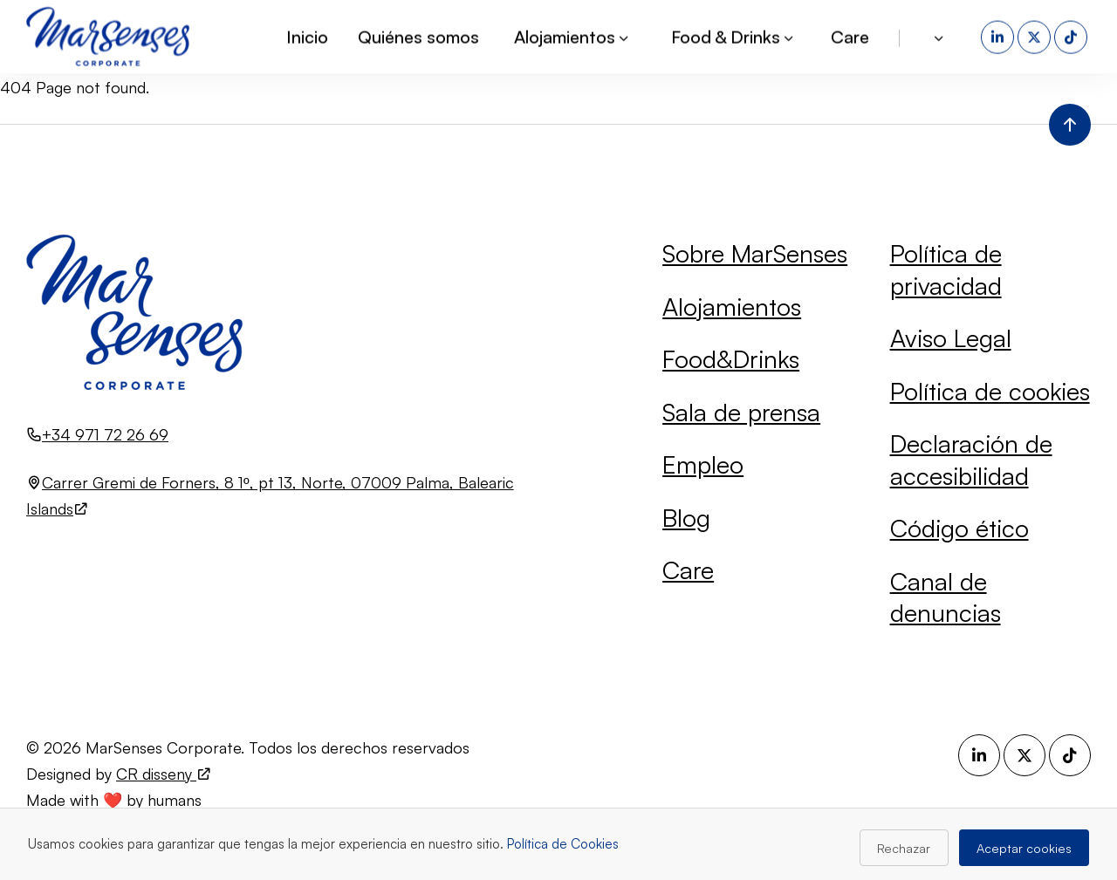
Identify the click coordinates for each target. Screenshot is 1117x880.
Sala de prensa (741, 412)
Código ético (959, 528)
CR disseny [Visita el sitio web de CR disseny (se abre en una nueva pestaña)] (164, 773)
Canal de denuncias (945, 597)
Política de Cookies (563, 844)
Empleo (703, 464)
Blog (686, 517)
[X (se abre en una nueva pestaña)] (1036, 35)
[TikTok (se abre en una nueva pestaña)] (1072, 35)
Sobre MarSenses (754, 253)
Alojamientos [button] (572, 35)
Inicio (307, 35)
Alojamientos (731, 306)
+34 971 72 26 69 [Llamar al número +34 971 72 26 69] (105, 434)
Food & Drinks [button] (733, 35)
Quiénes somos (418, 35)
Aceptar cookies (1024, 848)
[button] (940, 36)
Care (850, 35)
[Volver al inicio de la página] (1070, 125)
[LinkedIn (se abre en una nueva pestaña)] (999, 35)
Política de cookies (990, 391)
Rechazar (903, 848)
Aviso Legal (950, 338)
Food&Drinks (730, 359)
